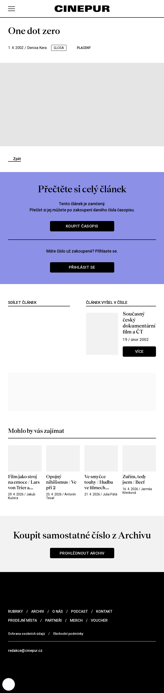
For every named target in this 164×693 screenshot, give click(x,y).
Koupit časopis (82, 226)
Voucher (99, 620)
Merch (76, 620)
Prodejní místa (22, 620)
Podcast (79, 611)
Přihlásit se (82, 267)
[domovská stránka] (82, 8)
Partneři (53, 620)
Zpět (17, 159)
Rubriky (15, 611)
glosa (59, 48)
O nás (57, 611)
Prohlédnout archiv (82, 553)
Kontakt (104, 611)
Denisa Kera (37, 48)
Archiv (37, 611)
